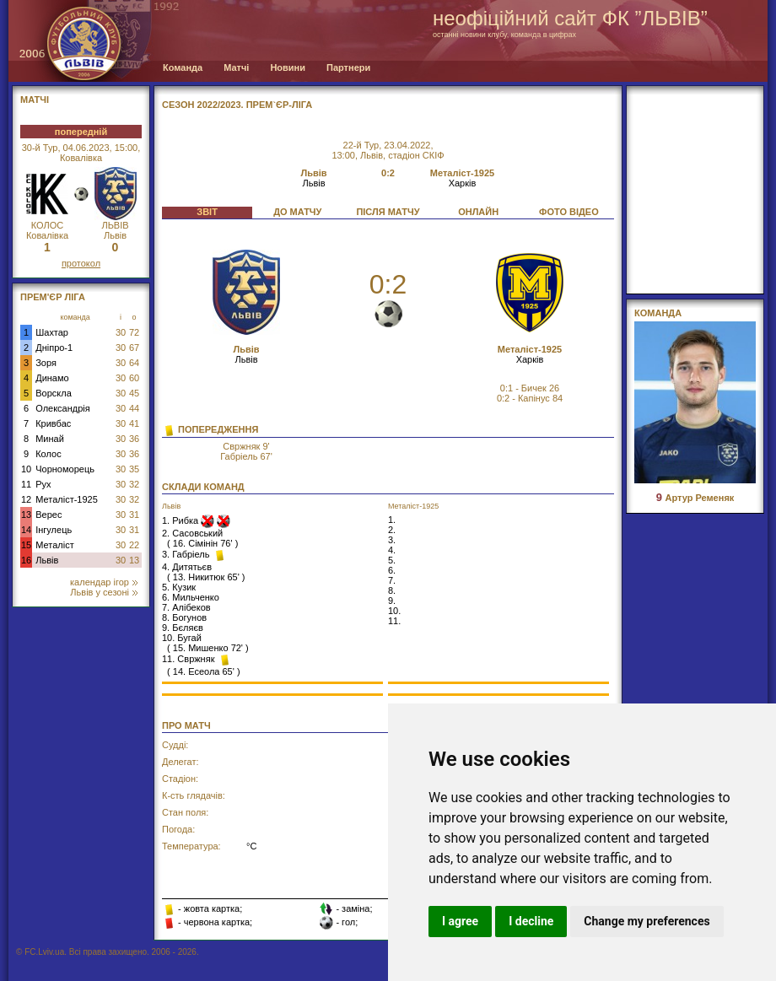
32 (134, 484)
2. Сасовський (192, 533)
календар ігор (103, 582)
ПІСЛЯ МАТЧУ (387, 212)
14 (26, 530)
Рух (43, 484)
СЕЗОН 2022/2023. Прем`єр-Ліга (237, 105)
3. (392, 540)
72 (134, 332)
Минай (49, 439)
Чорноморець (64, 469)
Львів (46, 560)
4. (392, 550)
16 (26, 560)
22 (134, 545)
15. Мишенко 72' (208, 648)
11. (394, 621)
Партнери (348, 67)
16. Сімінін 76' (203, 543)
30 (121, 332)
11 (26, 484)
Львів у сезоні (103, 592)
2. (392, 530)
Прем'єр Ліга (52, 297)
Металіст (54, 545)
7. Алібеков (186, 607)
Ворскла (53, 393)
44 (134, 408)
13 (26, 514)
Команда (182, 67)
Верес (48, 514)
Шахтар (51, 332)
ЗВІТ (207, 212)
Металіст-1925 (66, 499)
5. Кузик (179, 587)
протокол (81, 263)
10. (394, 611)
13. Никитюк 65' (206, 577)
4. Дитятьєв (187, 567)
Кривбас (53, 423)
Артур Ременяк (695, 498)
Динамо (51, 378)
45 (134, 393)
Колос (48, 454)
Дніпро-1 (54, 347)
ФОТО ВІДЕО (569, 212)
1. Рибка (181, 520)
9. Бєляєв (182, 628)
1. (392, 520)
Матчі (236, 67)
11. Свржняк (190, 659)
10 (26, 469)
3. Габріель (187, 554)
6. (392, 570)
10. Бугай (182, 638)
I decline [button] (531, 921)
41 (134, 423)
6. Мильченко (190, 597)
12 (26, 499)
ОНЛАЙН (478, 212)
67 (134, 347)
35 (134, 469)
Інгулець (53, 530)
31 (134, 514)
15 (26, 545)
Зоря (46, 363)
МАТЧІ (34, 99)
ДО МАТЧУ (297, 212)
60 (134, 378)
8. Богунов (184, 617)
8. (392, 590)
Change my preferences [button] (646, 921)
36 (134, 439)
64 (134, 363)
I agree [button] (460, 921)
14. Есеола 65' (203, 671)
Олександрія (62, 408)
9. (392, 601)
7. (392, 580)
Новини (287, 67)
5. (392, 560)
